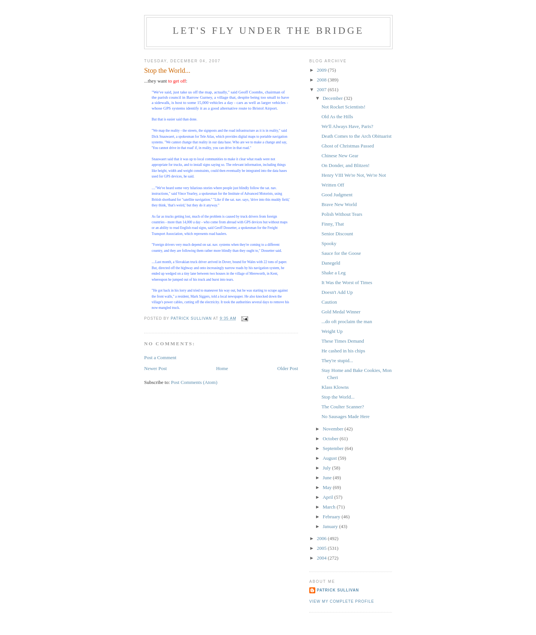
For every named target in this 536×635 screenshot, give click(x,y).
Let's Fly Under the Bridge (268, 30)
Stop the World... (337, 397)
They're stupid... (337, 360)
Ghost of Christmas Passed (347, 146)
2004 (322, 558)
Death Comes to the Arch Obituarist (356, 136)
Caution (329, 302)
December (333, 98)
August (330, 458)
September (334, 448)
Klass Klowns (335, 387)
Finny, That (332, 224)
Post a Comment (160, 357)
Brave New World (339, 204)
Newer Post (155, 368)
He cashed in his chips (343, 351)
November (334, 429)
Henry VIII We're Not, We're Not (353, 175)
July (327, 468)
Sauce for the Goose (341, 253)
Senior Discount (337, 233)
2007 (322, 89)
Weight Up (331, 331)
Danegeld (330, 263)
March (330, 507)
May (328, 487)
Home (222, 368)
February (332, 516)
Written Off (332, 185)
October (331, 438)
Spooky (328, 243)
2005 (322, 548)
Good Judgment (336, 194)
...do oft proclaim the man (346, 321)
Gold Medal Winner (340, 311)
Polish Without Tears (341, 214)
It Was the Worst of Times (346, 282)
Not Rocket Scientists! (343, 107)
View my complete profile (341, 601)
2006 (322, 538)
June (328, 477)
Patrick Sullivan (338, 590)
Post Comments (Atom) (194, 382)
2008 (322, 80)
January (331, 526)
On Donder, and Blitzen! (345, 165)
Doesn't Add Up (336, 292)
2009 (322, 70)
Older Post (287, 368)
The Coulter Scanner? (342, 406)
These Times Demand (342, 341)
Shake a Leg (333, 272)
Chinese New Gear (339, 155)
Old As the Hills (337, 116)
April (328, 497)
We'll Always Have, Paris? (347, 126)
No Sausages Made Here (345, 416)
